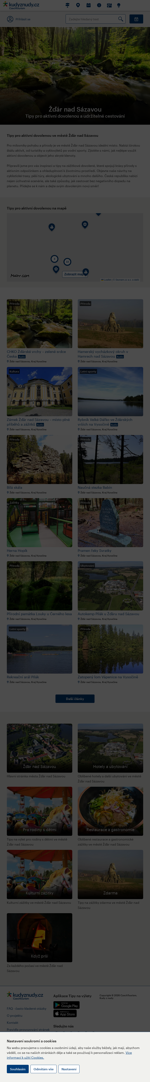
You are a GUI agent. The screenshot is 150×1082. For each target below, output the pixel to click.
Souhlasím (18, 1069)
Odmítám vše (44, 1069)
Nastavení (69, 1069)
